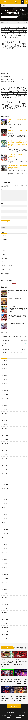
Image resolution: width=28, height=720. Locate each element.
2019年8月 (4, 537)
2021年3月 (4, 469)
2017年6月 (4, 586)
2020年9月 (4, 492)
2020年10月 (5, 488)
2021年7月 (4, 454)
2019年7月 (4, 541)
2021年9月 (4, 447)
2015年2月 (4, 616)
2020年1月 (4, 522)
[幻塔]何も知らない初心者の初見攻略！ (16, 323)
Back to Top (14, 706)
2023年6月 (4, 368)
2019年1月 (4, 556)
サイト (2, 215)
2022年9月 (4, 402)
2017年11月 (5, 578)
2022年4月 (4, 420)
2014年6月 (4, 623)
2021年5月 (4, 462)
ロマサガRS (4, 258)
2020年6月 (4, 503)
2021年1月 (4, 477)
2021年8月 (4, 450)
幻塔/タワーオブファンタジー (8, 265)
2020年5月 (4, 507)
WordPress (18, 717)
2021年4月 (4, 465)
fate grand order (5, 239)
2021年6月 (4, 458)
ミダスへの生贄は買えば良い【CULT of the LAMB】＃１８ (20, 698)
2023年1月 (4, 387)
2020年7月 (4, 499)
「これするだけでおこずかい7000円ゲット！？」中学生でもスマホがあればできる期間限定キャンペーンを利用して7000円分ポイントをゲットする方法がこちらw (14, 32)
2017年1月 (4, 597)
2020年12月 (5, 480)
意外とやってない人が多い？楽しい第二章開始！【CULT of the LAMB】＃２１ (7, 664)
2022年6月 (4, 413)
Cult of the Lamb (12, 16)
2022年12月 (5, 390)
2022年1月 (4, 432)
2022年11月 (5, 394)
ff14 (3, 243)
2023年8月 (4, 360)
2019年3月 (4, 548)
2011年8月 (4, 638)
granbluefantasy (5, 247)
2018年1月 (4, 571)
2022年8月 (4, 405)
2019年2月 (4, 552)
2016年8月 (4, 601)
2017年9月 (4, 582)
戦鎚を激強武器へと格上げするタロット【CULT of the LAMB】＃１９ (20, 681)
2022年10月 (5, 398)
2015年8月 (4, 612)
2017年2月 (4, 593)
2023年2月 (4, 383)
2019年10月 (5, 533)
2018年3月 (4, 567)
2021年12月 (5, 435)
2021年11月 (5, 439)
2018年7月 (4, 559)
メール (2, 209)
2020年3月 (4, 514)
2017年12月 (5, 574)
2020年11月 (5, 484)
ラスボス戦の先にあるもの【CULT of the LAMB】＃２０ (20, 663)
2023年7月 (4, 364)
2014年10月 (5, 619)
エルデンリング (5, 254)
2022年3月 (4, 424)
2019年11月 (5, 529)
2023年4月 (4, 375)
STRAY (3, 250)
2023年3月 (4, 379)
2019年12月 (5, 526)
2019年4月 (4, 544)
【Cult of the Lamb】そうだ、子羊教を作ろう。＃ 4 (7, 681)
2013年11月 (5, 631)
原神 (3, 262)
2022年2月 (4, 428)
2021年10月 (5, 443)
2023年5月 (4, 372)
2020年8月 (4, 496)
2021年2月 (4, 473)
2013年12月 (5, 627)
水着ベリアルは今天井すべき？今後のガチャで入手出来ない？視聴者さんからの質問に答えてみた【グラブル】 (17, 317)
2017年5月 (4, 589)
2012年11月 (5, 634)
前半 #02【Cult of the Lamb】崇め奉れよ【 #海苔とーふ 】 (7, 698)
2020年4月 (4, 511)
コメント (3, 189)
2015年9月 (4, 608)
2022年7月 (4, 409)
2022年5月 (4, 417)
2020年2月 (4, 518)
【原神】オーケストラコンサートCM (16, 298)
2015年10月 (5, 604)
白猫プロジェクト (6, 269)
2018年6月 (4, 563)
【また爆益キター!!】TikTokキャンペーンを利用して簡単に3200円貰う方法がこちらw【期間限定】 (14, 45)
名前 (2, 203)
